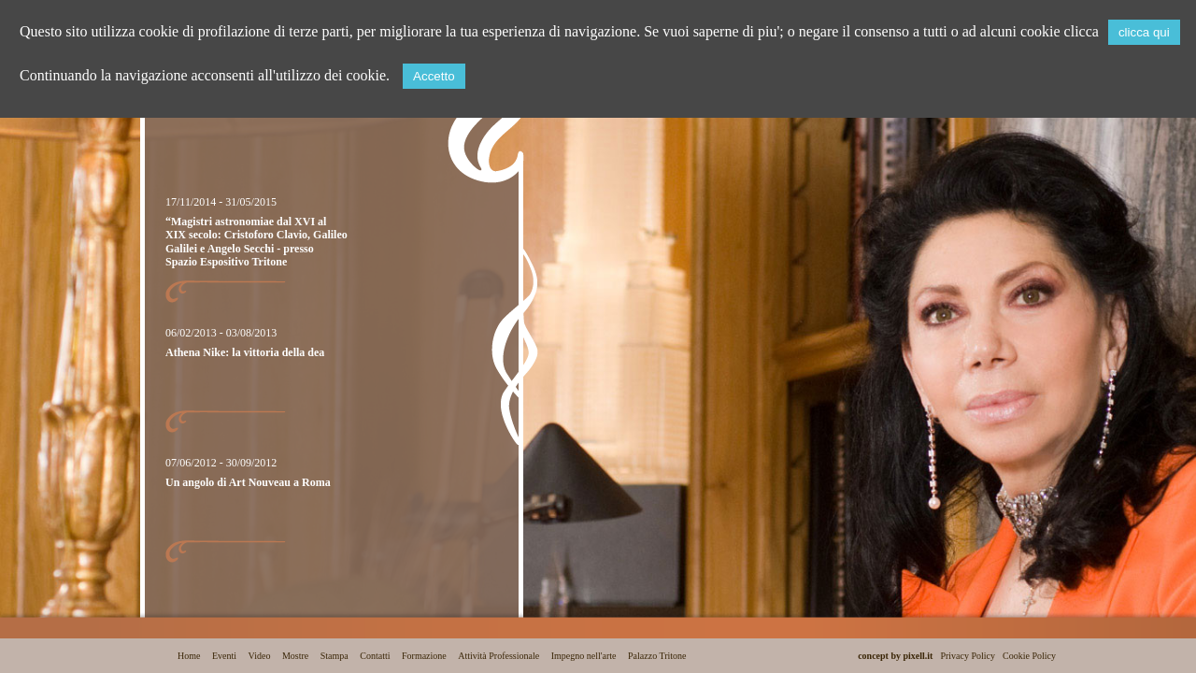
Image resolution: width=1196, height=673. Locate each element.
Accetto (433, 76)
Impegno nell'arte (584, 656)
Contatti (375, 656)
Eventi (224, 656)
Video (260, 656)
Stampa (334, 656)
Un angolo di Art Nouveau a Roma (248, 482)
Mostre (295, 656)
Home (189, 656)
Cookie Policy (1029, 656)
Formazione (424, 656)
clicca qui (1144, 32)
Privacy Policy (967, 656)
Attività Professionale (498, 656)
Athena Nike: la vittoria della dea (244, 352)
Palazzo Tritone (657, 656)
